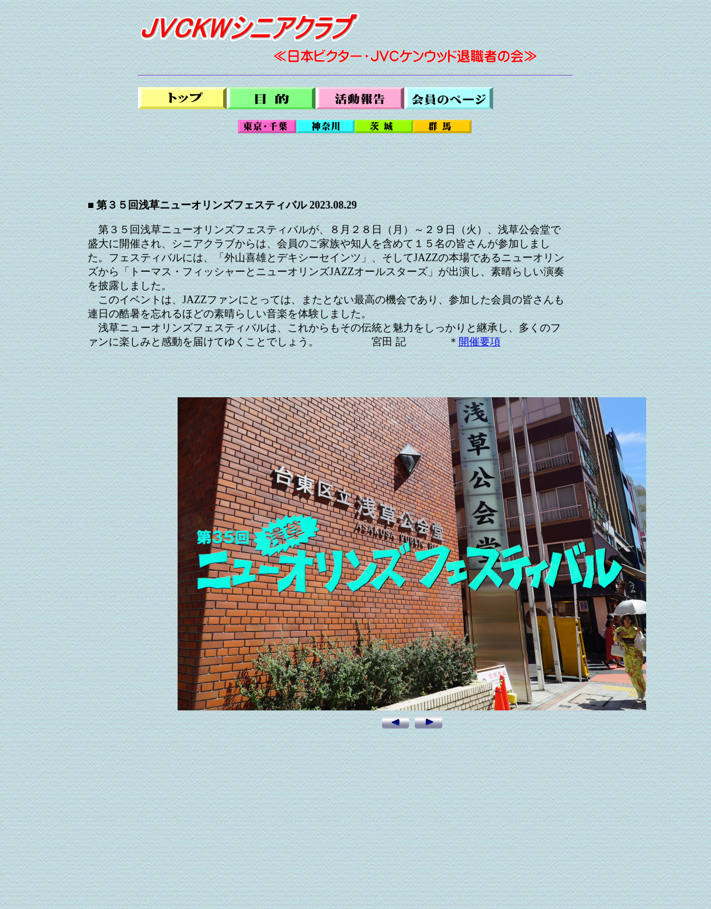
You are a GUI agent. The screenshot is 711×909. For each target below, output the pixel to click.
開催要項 (480, 342)
